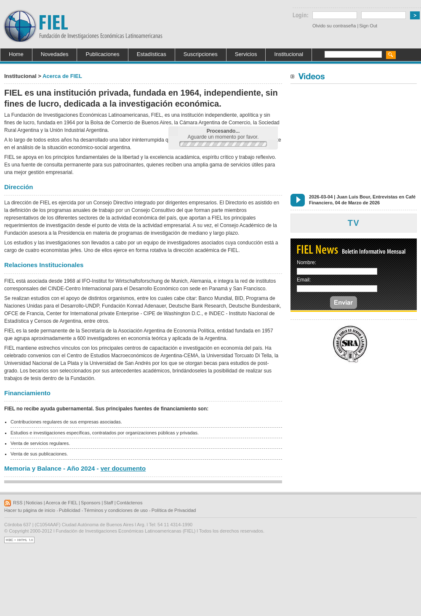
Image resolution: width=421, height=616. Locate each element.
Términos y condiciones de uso (116, 510)
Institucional (288, 54)
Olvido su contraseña (334, 25)
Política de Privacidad (174, 510)
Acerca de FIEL (61, 502)
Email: (304, 280)
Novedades (55, 54)
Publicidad (69, 510)
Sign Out (368, 25)
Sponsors (90, 502)
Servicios (246, 54)
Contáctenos (130, 502)
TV (354, 223)
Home (16, 54)
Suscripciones (201, 54)
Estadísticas (151, 54)
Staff (108, 502)
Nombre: (306, 262)
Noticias (34, 502)
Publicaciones (102, 54)
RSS (18, 502)
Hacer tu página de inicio (29, 510)
